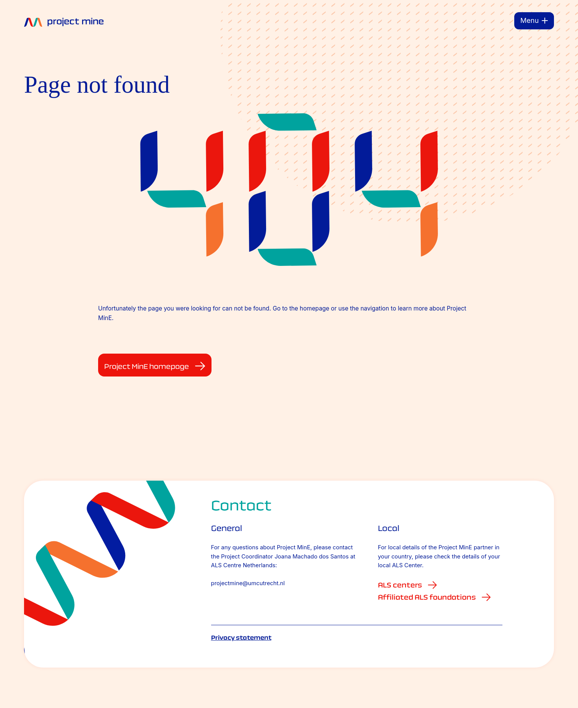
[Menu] (534, 20)
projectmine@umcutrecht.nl (248, 583)
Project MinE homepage (154, 366)
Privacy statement (241, 637)
